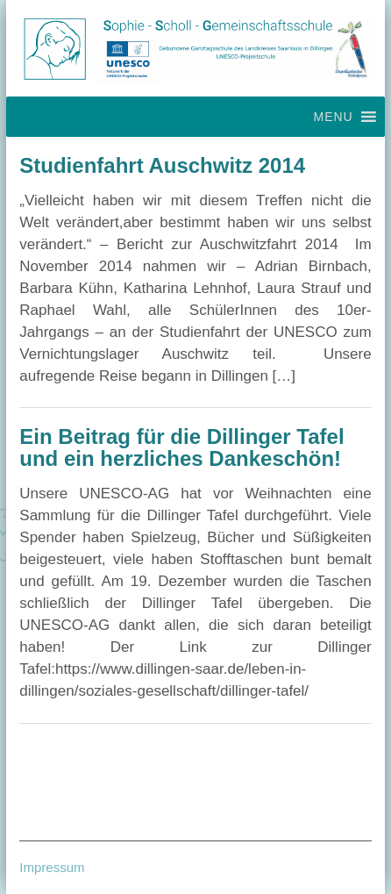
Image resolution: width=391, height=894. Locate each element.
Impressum (51, 867)
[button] (332, 117)
